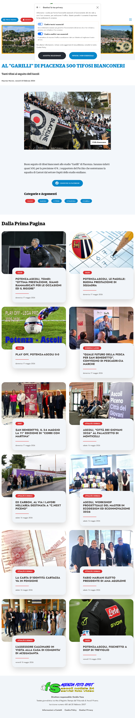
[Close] (97, 7)
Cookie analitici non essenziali (56, 34)
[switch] (40, 33)
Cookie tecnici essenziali (54, 24)
